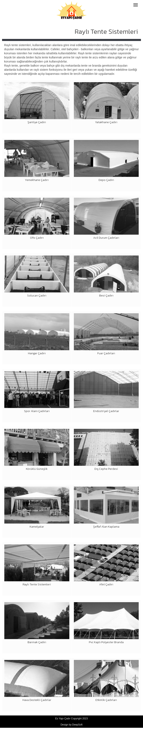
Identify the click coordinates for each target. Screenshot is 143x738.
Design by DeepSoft (71, 724)
